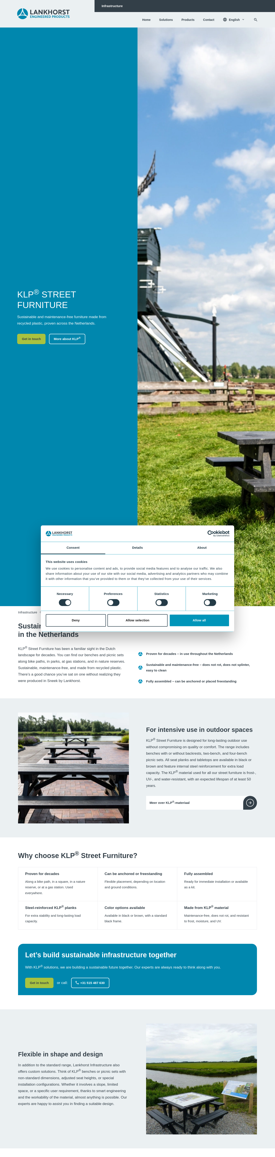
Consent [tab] (73, 548)
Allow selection (138, 620)
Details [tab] (137, 548)
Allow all (199, 620)
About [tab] (202, 548)
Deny (76, 620)
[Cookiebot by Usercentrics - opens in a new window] (210, 533)
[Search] (256, 20)
